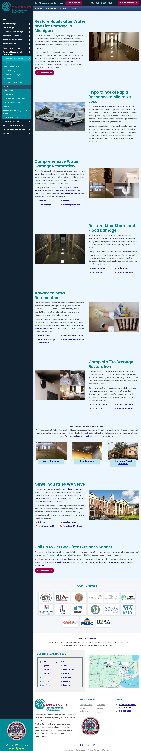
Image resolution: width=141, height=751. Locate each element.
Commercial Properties (56, 8)
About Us (6, 133)
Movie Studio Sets (10, 117)
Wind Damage (98, 268)
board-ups (131, 388)
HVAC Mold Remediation (73, 339)
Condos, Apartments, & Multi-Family (15, 112)
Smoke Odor (97, 408)
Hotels (5, 86)
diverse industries (75, 489)
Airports (5, 107)
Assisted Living (69, 522)
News (99, 712)
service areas (62, 562)
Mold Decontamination (73, 335)
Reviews (100, 708)
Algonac (45, 666)
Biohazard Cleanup (10, 121)
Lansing (66, 685)
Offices (41, 522)
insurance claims (84, 436)
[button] (29, 24)
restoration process (64, 190)
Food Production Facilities (13, 99)
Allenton (45, 673)
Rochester (39, 565)
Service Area (87, 638)
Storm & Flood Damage (12, 32)
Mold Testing (44, 335)
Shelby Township (121, 562)
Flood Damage (44, 204)
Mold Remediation (10, 44)
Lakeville (66, 681)
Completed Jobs (86, 705)
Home (38, 8)
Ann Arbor (46, 685)
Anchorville (46, 681)
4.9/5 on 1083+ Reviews (16, 747)
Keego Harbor (69, 669)
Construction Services (12, 40)
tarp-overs (94, 391)
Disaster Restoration (11, 36)
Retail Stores (7, 90)
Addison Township (49, 662)
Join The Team (74, 3)
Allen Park (46, 669)
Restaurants (7, 94)
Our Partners (87, 586)
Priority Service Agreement (14, 129)
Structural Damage (125, 408)
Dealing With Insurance (12, 125)
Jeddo (66, 666)
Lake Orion (67, 673)
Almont (45, 677)
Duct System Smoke (126, 404)
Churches (6, 78)
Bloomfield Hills (95, 562)
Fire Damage (8, 28)
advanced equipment (71, 193)
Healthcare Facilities (47, 526)
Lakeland (67, 677)
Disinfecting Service (11, 48)
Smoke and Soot (99, 404)
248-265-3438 (104, 3)
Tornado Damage (125, 272)
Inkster (66, 662)
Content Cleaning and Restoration (12, 53)
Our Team (101, 705)
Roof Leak (67, 200)
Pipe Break (42, 200)
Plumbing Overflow (71, 204)
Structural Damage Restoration (46, 340)
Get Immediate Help (128, 3)
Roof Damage (123, 268)
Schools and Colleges (72, 526)
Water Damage (9, 24)
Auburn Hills (107, 562)
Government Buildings (12, 82)
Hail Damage (98, 272)
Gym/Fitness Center (11, 103)
